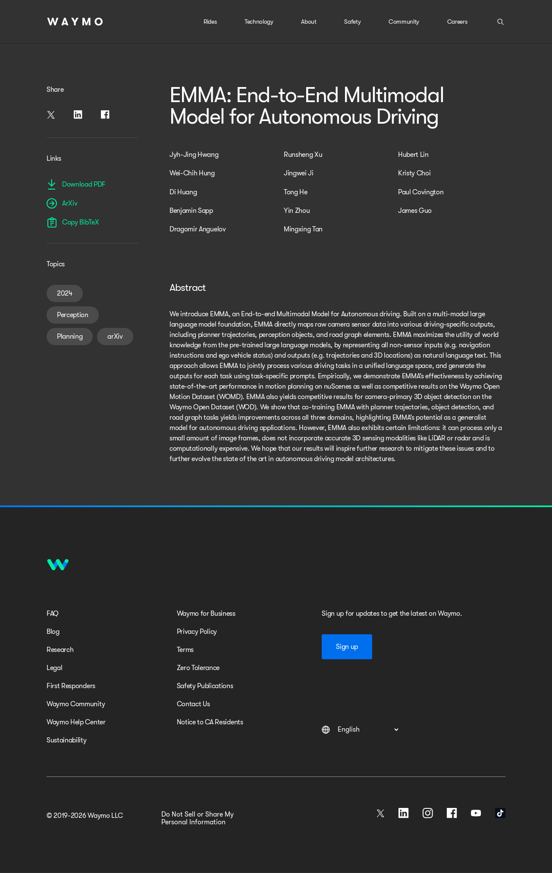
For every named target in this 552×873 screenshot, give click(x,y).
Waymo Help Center (76, 722)
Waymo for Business (206, 613)
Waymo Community (76, 704)
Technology (259, 21)
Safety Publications (205, 686)
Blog (53, 632)
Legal (54, 668)
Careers (457, 21)
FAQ (53, 613)
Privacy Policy (197, 632)
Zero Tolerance (198, 668)
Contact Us (193, 704)
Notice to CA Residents (210, 722)
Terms (185, 650)
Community (404, 21)
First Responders (71, 686)
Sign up (347, 647)
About (308, 21)
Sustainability (67, 740)
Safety (352, 21)
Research (60, 650)
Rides (210, 21)
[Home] (75, 21)
